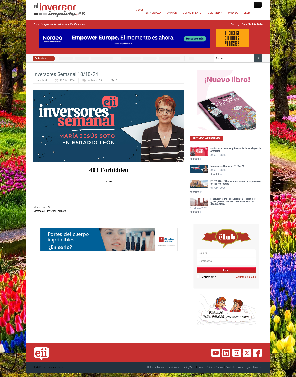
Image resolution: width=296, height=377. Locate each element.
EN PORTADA (153, 12)
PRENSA (233, 12)
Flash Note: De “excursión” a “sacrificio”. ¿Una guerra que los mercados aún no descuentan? (233, 201)
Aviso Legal (244, 367)
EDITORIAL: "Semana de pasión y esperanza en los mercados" (235, 182)
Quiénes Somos (215, 367)
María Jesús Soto (95, 80)
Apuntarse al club (246, 276)
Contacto (230, 367)
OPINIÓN (172, 12)
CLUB (247, 12)
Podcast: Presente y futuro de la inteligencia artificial (235, 149)
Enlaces (257, 367)
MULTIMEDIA (215, 12)
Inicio (201, 367)
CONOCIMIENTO (192, 12)
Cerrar (139, 9)
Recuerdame (206, 277)
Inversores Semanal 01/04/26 (227, 166)
